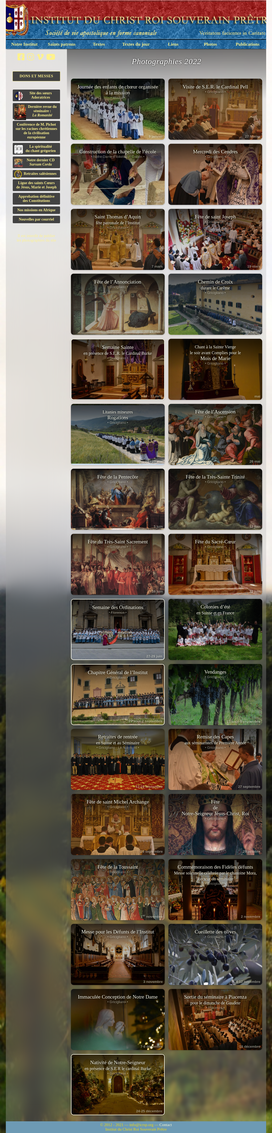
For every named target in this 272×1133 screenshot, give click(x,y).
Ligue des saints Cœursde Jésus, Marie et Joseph (36, 185)
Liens (173, 44)
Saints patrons (61, 44)
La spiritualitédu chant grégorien (35, 149)
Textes (99, 44)
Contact (165, 1125)
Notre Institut (24, 44)
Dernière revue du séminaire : (35, 112)
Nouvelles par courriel (36, 219)
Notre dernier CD (34, 162)
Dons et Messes (36, 76)
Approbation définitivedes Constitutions (36, 199)
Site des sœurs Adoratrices (33, 95)
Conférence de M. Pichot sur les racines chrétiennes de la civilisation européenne (36, 130)
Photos (210, 44)
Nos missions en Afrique (36, 210)
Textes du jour (136, 44)
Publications (248, 44)
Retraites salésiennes (35, 173)
